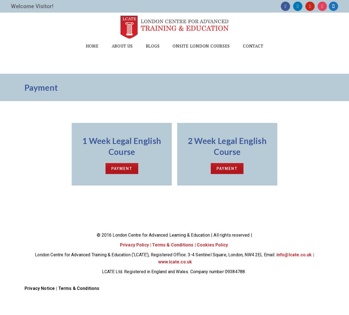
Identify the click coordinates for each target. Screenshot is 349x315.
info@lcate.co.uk (294, 254)
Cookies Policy (213, 245)
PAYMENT (122, 168)
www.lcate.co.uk (175, 261)
